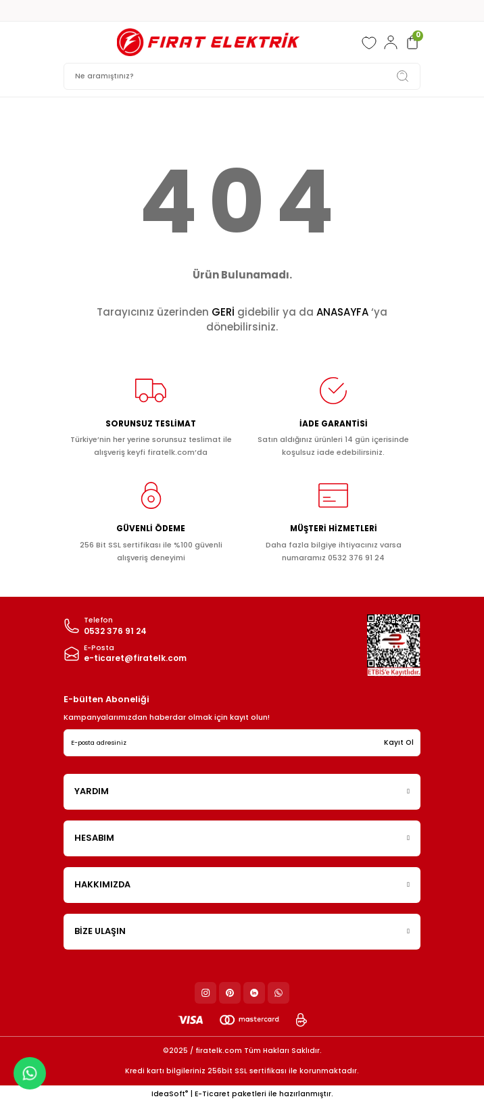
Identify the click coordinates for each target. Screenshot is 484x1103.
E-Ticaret (212, 1094)
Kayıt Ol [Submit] (399, 742)
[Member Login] (391, 42)
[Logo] (208, 42)
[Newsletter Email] (242, 742)
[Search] (242, 76)
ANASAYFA (342, 312)
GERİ (223, 312)
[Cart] (412, 42)
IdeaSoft (169, 1094)
